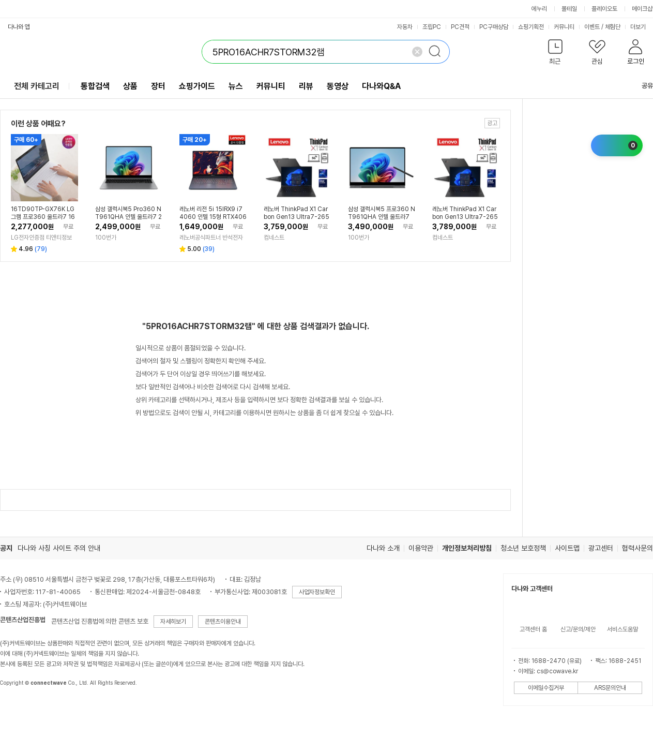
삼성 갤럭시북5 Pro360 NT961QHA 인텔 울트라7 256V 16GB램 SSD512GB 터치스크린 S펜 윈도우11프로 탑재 (128, 213)
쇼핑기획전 (531, 27)
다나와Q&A (381, 86)
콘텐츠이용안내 (223, 621)
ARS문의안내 (610, 687)
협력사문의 (637, 548)
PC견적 (460, 27)
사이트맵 (567, 548)
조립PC (431, 27)
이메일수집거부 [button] (546, 687)
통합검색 (95, 86)
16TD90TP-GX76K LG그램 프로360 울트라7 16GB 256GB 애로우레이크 (43, 213)
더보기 (641, 27)
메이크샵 (642, 8)
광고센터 (600, 548)
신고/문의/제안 (578, 629)
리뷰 (306, 86)
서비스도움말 (622, 629)
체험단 (612, 27)
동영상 (337, 86)
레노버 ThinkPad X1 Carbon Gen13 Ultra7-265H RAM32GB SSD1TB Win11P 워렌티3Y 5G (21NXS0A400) (297, 213)
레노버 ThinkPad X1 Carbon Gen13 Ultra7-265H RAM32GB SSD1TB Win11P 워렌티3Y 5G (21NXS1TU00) (465, 213)
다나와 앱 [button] (19, 27)
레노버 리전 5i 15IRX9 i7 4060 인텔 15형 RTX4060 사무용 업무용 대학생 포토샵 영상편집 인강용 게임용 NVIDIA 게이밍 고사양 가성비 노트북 (213, 213)
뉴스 (236, 86)
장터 (158, 86)
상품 (130, 86)
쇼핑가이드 (197, 86)
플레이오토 (604, 8)
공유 (641, 85)
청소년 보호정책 (523, 548)
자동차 (405, 27)
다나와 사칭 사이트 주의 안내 (59, 548)
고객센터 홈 (533, 629)
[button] (555, 54)
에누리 (539, 8)
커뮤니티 (564, 27)
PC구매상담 (493, 27)
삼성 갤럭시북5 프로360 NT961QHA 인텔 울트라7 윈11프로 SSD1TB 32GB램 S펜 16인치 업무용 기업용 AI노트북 (381, 213)
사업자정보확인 (317, 592)
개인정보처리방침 (467, 548)
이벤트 (592, 27)
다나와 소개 (383, 548)
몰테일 (569, 8)
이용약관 (420, 548)
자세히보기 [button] (173, 621)
